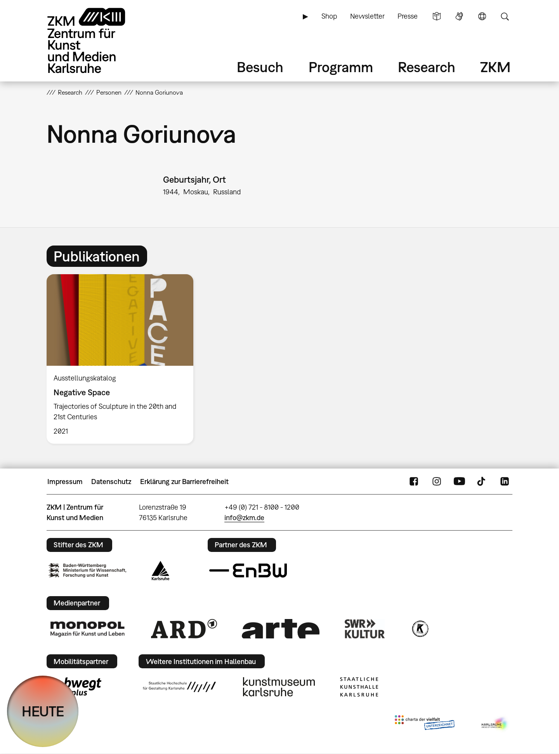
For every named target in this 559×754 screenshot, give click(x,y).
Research (426, 67)
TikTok (482, 481)
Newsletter (367, 16)
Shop (329, 16)
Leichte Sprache (436, 16)
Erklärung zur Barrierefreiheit (184, 481)
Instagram (436, 481)
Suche (504, 16)
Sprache (482, 16)
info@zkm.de (244, 518)
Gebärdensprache (459, 16)
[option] (123, 359)
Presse (408, 16)
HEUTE (43, 711)
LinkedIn (504, 481)
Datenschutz (111, 481)
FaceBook (414, 481)
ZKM (495, 67)
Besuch (260, 67)
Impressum (65, 481)
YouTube (459, 481)
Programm (341, 67)
